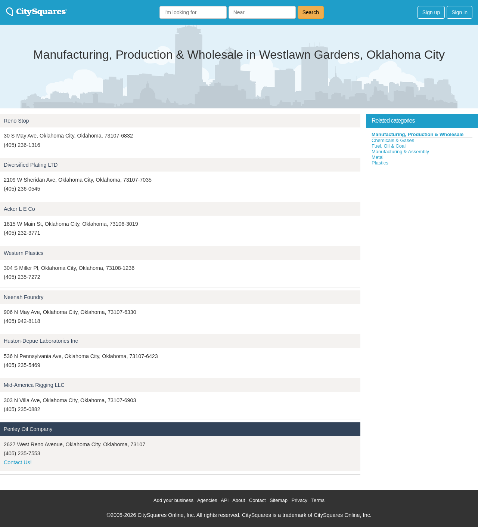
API (225, 500)
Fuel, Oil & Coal (389, 146)
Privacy (300, 500)
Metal (378, 157)
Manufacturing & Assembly (400, 151)
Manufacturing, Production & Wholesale (417, 134)
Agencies (207, 500)
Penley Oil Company (28, 429)
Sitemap (279, 500)
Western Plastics (23, 253)
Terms (318, 500)
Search (310, 12)
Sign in (459, 12)
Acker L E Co (19, 209)
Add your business (173, 500)
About (238, 500)
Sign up (431, 12)
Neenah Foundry (24, 297)
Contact (257, 500)
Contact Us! (18, 462)
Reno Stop (16, 121)
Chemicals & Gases (393, 140)
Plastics (380, 163)
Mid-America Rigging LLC (34, 385)
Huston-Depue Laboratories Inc (41, 341)
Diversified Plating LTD (31, 165)
